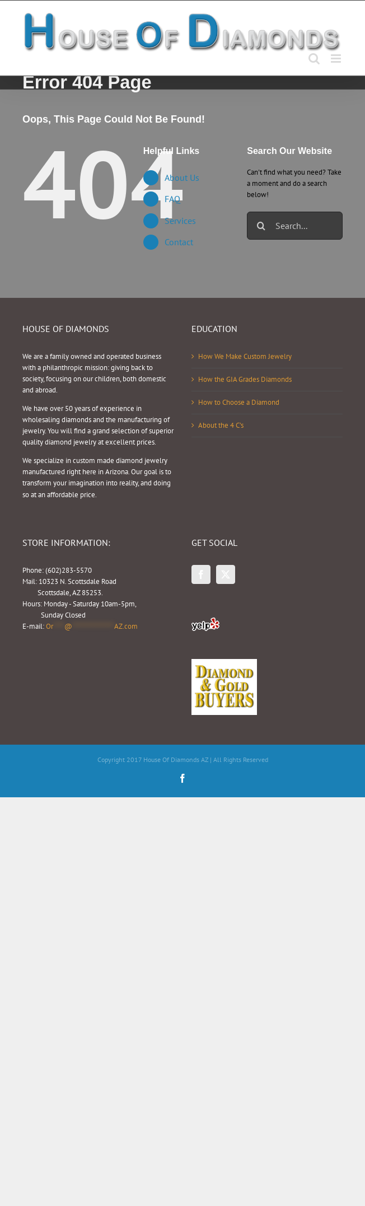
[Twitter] (225, 574)
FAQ (172, 198)
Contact (179, 241)
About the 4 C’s (221, 425)
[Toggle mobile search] (314, 58)
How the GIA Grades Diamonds (245, 379)
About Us (182, 177)
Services (180, 220)
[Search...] (295, 226)
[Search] (261, 226)
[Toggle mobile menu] (337, 58)
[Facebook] (200, 574)
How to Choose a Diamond (238, 402)
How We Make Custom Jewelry (245, 356)
